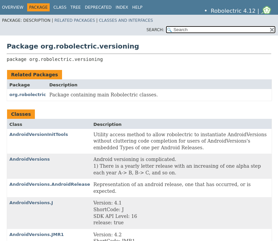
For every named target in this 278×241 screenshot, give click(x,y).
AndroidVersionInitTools (38, 134)
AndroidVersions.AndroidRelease (49, 184)
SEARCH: (155, 29)
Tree (75, 7)
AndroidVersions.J (31, 202)
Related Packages (74, 20)
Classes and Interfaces (126, 20)
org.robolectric (27, 94)
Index (122, 7)
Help (137, 7)
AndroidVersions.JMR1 (36, 234)
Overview (12, 7)
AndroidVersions (29, 159)
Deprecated (98, 7)
